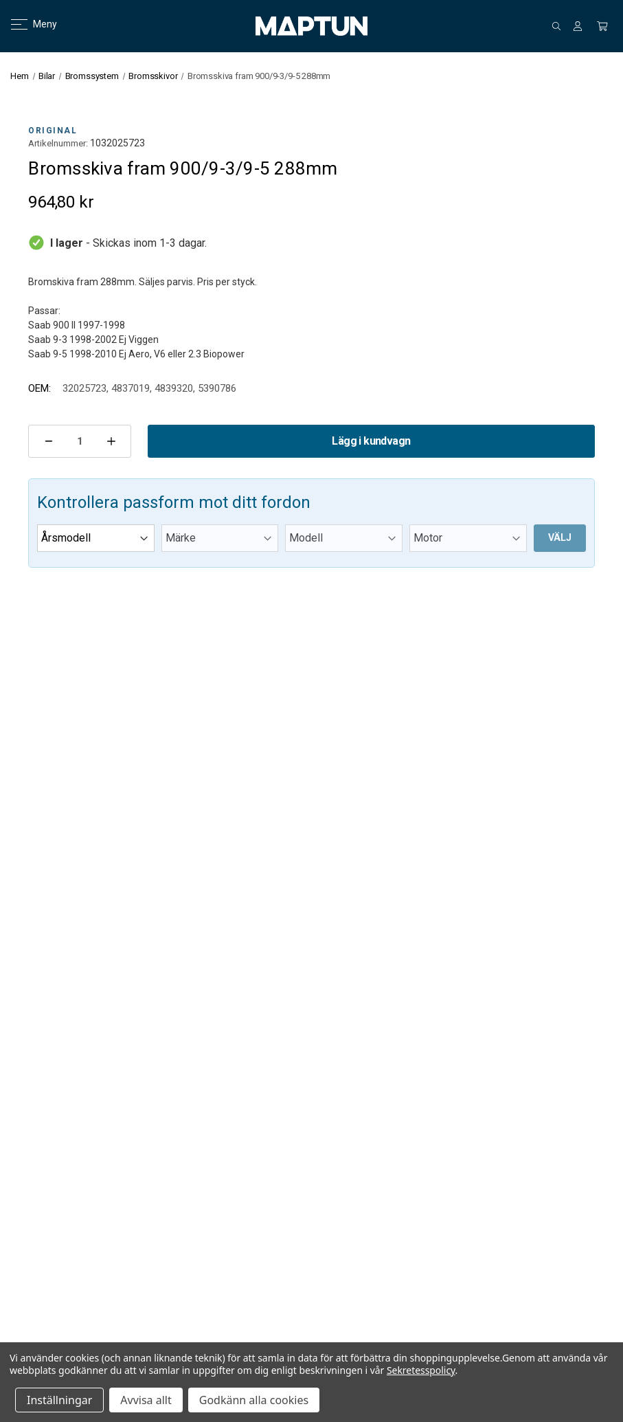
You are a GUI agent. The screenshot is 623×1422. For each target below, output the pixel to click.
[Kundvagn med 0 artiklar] (602, 26)
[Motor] (468, 538)
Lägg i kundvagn (371, 440)
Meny (26, 24)
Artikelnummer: (58, 143)
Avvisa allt (145, 1400)
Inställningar (59, 1400)
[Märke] (220, 538)
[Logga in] (577, 26)
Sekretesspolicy (421, 1370)
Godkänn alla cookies (253, 1400)
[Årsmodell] (96, 538)
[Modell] (344, 538)
